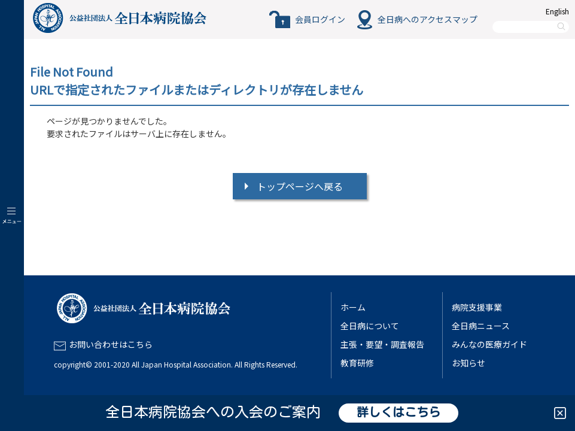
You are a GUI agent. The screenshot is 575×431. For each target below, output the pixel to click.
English (557, 11)
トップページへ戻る (300, 186)
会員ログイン (320, 19)
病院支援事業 (477, 307)
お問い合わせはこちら (111, 344)
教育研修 (357, 363)
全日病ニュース (481, 326)
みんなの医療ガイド (489, 344)
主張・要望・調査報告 (382, 344)
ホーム (353, 307)
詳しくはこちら (398, 413)
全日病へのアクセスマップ (427, 19)
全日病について (369, 326)
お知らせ (468, 363)
